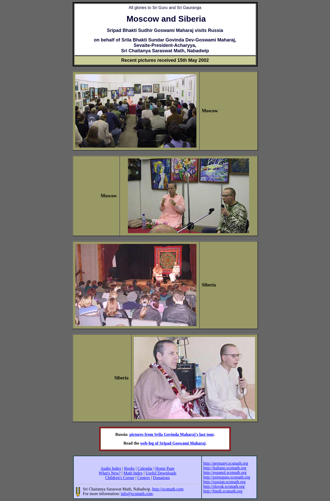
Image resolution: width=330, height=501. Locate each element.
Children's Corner (120, 477)
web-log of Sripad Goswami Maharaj (172, 443)
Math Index (133, 473)
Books (129, 468)
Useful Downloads (160, 473)
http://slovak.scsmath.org (224, 486)
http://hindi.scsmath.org (222, 491)
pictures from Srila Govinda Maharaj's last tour (171, 434)
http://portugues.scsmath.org (226, 477)
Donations (161, 477)
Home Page (165, 468)
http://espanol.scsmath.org (224, 472)
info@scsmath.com (137, 493)
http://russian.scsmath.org (224, 482)
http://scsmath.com (167, 489)
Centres (143, 477)
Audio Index (111, 468)
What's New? (110, 473)
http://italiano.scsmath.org (224, 468)
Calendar (145, 468)
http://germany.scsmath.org (225, 463)
